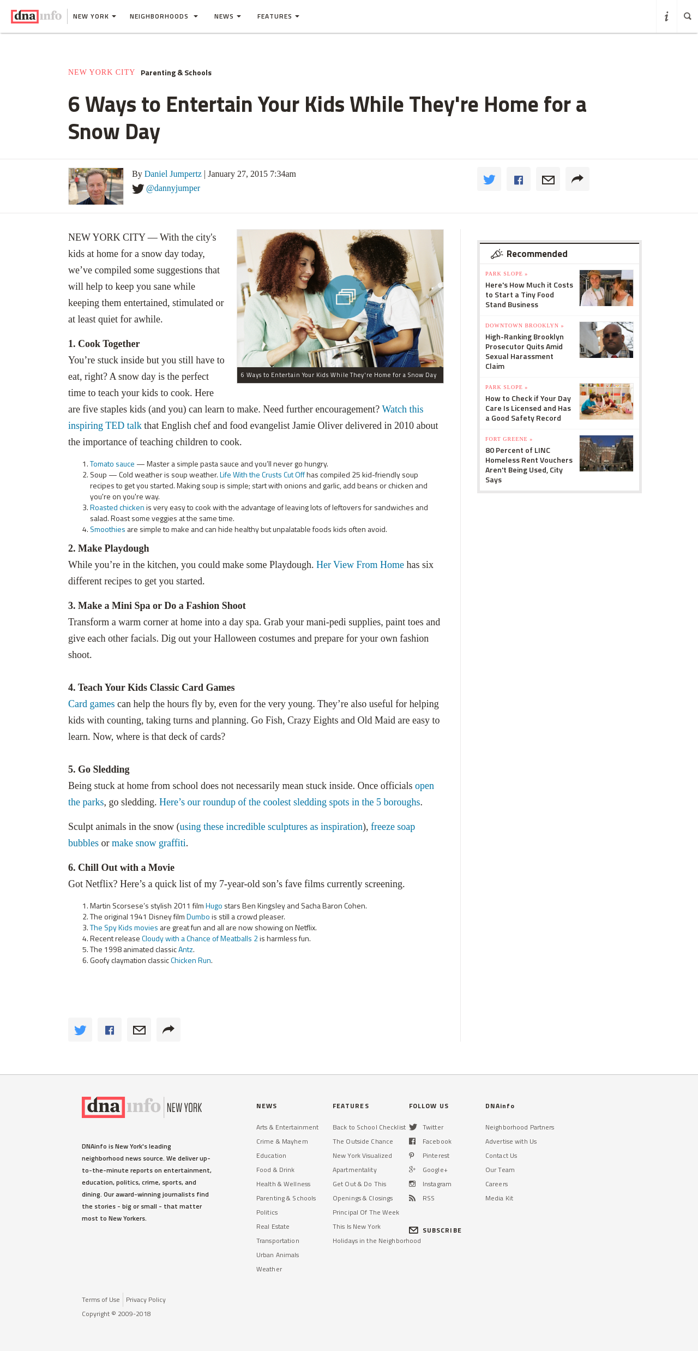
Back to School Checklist (369, 1127)
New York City (101, 72)
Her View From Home (360, 564)
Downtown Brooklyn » (524, 325)
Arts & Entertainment (287, 1127)
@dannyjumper (173, 188)
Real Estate (273, 1226)
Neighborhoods (164, 16)
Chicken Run (191, 960)
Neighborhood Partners (520, 1127)
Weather (269, 1269)
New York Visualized (362, 1155)
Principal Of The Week (366, 1212)
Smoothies (107, 529)
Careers (496, 1184)
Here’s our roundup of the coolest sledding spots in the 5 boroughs (289, 802)
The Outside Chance (363, 1141)
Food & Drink (275, 1169)
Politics (267, 1212)
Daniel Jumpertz (173, 173)
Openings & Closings (363, 1198)
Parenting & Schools (176, 72)
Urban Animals (277, 1255)
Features (278, 16)
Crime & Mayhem (282, 1141)
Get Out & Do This (359, 1184)
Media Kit (499, 1198)
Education (271, 1155)
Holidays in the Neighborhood (377, 1240)
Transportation (277, 1240)
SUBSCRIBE (435, 1230)
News (227, 16)
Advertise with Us (511, 1141)
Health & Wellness (283, 1184)
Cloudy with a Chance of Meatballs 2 (200, 938)
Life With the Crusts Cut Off (262, 474)
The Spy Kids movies (124, 927)
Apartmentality (355, 1169)
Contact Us (501, 1155)
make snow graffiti (149, 843)
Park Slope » (506, 274)
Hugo (214, 905)
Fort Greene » (509, 439)
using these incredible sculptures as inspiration (270, 826)
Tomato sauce (112, 463)
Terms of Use (101, 1299)
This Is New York (357, 1226)
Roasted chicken (117, 507)
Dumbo (198, 916)
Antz (185, 949)
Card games (91, 703)
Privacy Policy (146, 1299)
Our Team (500, 1169)
